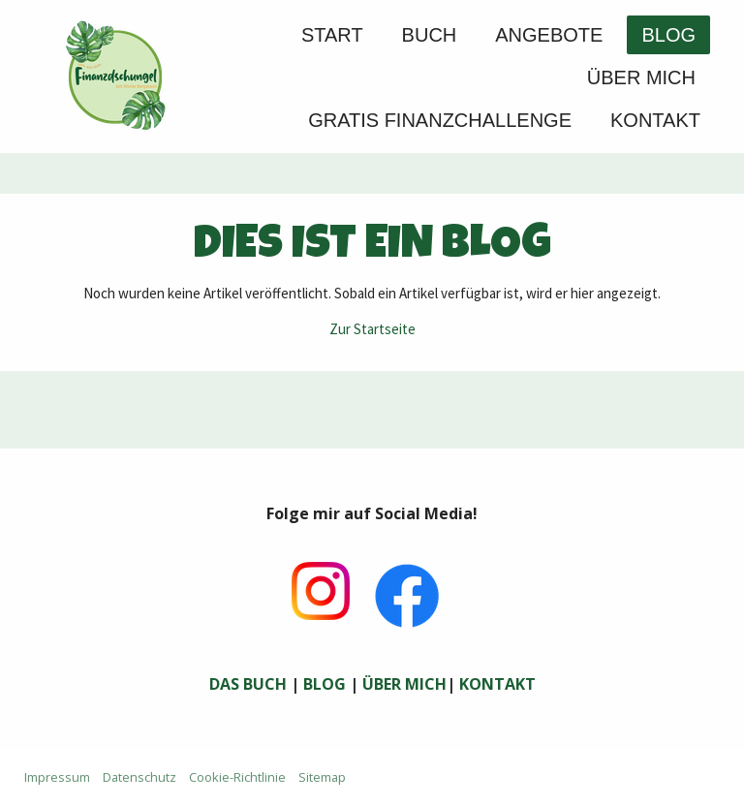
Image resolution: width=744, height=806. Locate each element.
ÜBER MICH (404, 684)
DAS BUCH (248, 684)
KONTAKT (497, 684)
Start (332, 35)
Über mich (641, 77)
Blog (668, 35)
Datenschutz (139, 777)
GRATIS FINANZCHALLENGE (440, 120)
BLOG (324, 684)
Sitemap (322, 777)
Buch (429, 35)
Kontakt (655, 120)
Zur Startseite (372, 329)
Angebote (549, 35)
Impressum (57, 777)
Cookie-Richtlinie (237, 777)
